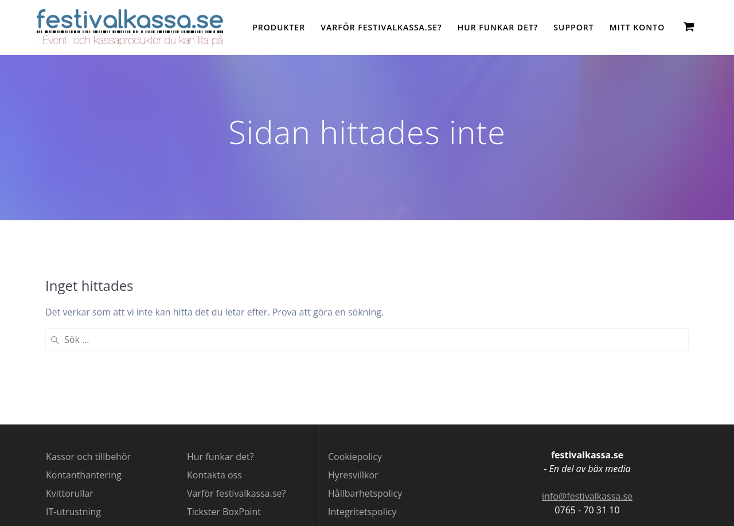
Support (573, 27)
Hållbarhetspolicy (365, 493)
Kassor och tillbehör (88, 456)
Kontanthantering (84, 475)
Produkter (278, 27)
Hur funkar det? (498, 27)
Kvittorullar (69, 493)
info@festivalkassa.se (587, 496)
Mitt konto (637, 27)
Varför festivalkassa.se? (381, 27)
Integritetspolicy (362, 511)
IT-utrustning (73, 511)
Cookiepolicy (355, 456)
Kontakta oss (214, 475)
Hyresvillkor (353, 475)
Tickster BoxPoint (224, 511)
